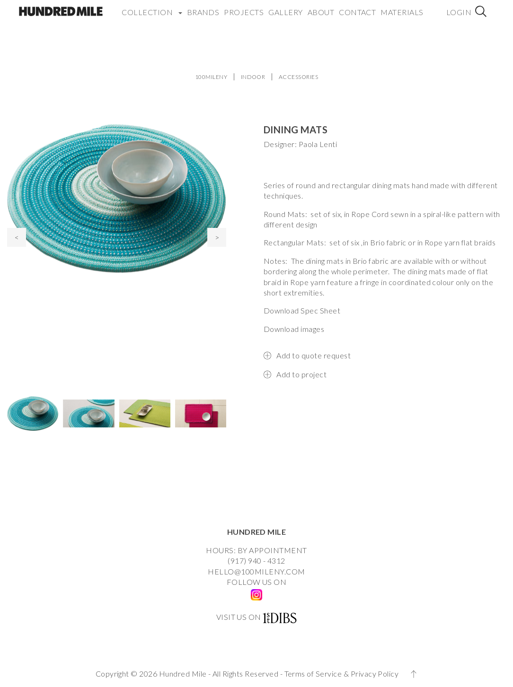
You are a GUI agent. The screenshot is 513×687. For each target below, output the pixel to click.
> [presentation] (217, 237)
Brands (203, 6)
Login (458, 6)
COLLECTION (152, 6)
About (321, 6)
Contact (357, 6)
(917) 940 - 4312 (256, 560)
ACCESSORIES (298, 76)
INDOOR (253, 76)
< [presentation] (17, 237)
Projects (244, 6)
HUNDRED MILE (256, 531)
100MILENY (211, 76)
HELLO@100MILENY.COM (256, 571)
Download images (294, 328)
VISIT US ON (238, 616)
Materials (401, 6)
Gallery (285, 6)
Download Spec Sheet (302, 310)
